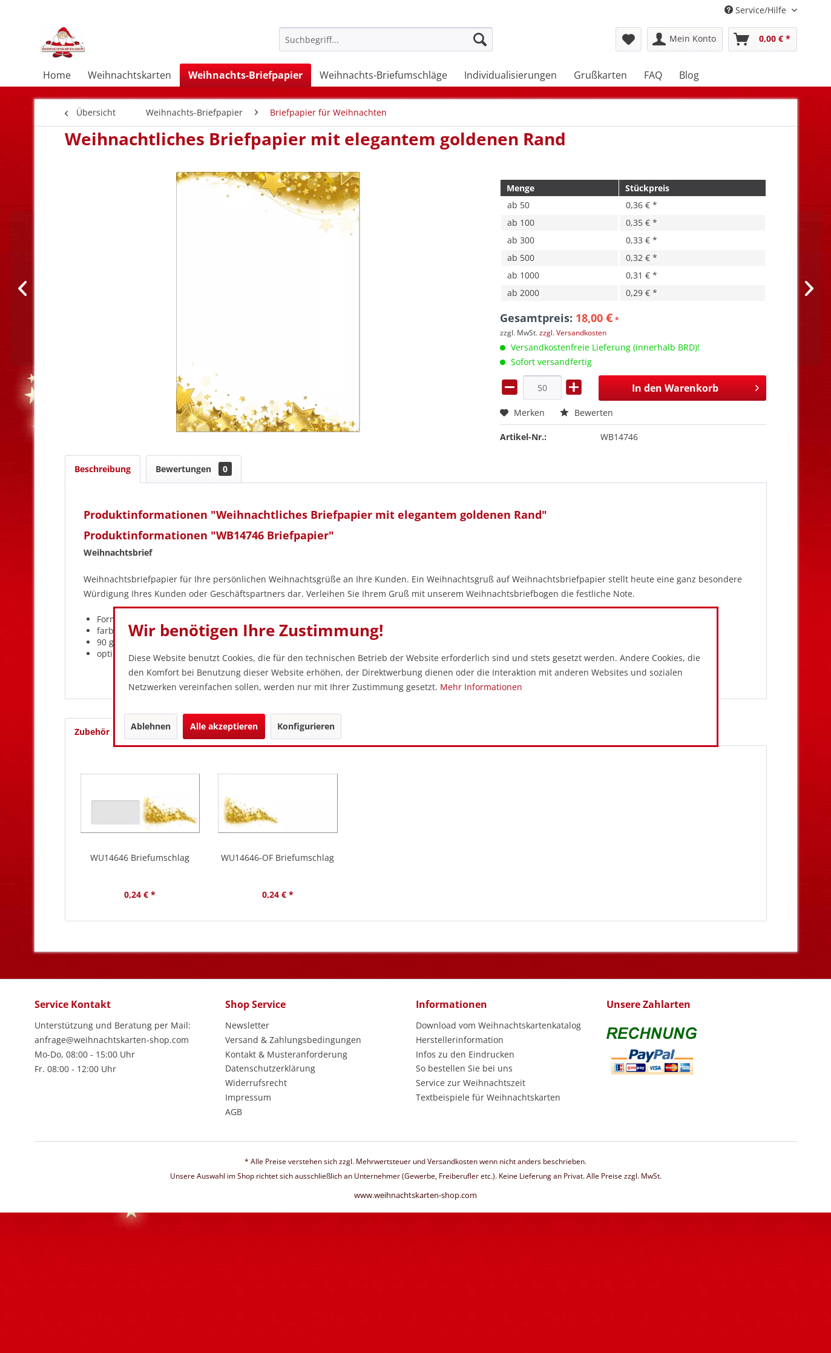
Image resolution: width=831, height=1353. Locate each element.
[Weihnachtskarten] (129, 75)
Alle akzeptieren (224, 726)
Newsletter (247, 1025)
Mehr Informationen (481, 687)
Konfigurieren (306, 726)
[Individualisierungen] (510, 75)
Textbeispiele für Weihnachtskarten (488, 1097)
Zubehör (102, 731)
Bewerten (586, 412)
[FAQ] (653, 75)
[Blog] (689, 75)
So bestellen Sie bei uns (464, 1068)
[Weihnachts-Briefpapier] (245, 75)
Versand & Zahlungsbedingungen (293, 1039)
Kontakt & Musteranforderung (286, 1054)
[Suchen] (480, 39)
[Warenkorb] (762, 39)
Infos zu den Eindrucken (465, 1054)
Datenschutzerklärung (270, 1068)
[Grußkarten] (600, 75)
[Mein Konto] (685, 39)
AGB (233, 1112)
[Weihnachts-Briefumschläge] (383, 75)
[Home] (56, 75)
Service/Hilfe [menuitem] (756, 10)
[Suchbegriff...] (386, 39)
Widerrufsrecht (256, 1082)
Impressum (248, 1097)
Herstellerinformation (460, 1039)
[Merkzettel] (629, 39)
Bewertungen (194, 469)
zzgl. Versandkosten (572, 333)
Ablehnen (151, 726)
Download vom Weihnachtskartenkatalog (498, 1025)
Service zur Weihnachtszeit (470, 1082)
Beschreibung (102, 469)
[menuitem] (386, 45)
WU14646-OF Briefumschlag (277, 857)
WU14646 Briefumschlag (139, 857)
